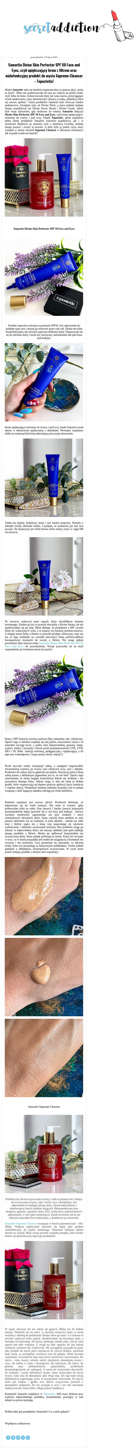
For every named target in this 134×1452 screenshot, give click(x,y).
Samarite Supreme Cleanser (21, 1223)
